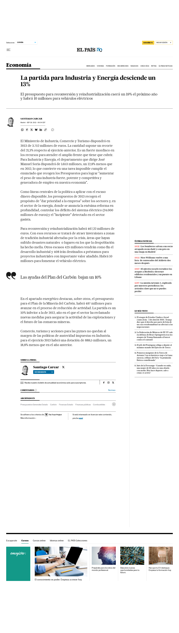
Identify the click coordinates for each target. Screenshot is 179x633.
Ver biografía (43, 372)
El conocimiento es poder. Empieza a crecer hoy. (58, 579)
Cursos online (39, 540)
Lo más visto (141, 311)
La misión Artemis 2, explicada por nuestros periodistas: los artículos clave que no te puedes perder (153, 287)
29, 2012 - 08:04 (36, 122)
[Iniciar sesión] (164, 43)
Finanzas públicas (83, 404)
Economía (18, 65)
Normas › (112, 390)
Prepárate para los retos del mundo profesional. (103, 569)
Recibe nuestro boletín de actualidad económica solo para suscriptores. (55, 383)
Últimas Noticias (165, 66)
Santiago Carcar (31, 118)
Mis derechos (122, 66)
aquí (81, 418)
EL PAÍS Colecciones (77, 540)
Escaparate (11, 540)
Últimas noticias (143, 241)
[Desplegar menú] (8, 50)
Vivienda (100, 66)
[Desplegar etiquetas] (114, 404)
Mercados (90, 66)
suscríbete (148, 43)
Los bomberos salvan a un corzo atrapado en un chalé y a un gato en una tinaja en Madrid (154, 249)
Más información (28, 418)
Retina (153, 66)
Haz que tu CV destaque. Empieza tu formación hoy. (160, 569)
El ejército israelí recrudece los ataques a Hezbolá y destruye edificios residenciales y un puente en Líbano (153, 273)
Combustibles (99, 404)
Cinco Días (144, 66)
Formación (110, 66)
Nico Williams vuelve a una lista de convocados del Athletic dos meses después (153, 260)
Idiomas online (57, 540)
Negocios (134, 66)
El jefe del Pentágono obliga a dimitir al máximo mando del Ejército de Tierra (154, 346)
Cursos (25, 540)
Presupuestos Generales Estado (34, 404)
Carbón (53, 404)
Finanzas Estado (66, 404)
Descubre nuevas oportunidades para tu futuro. (129, 570)
